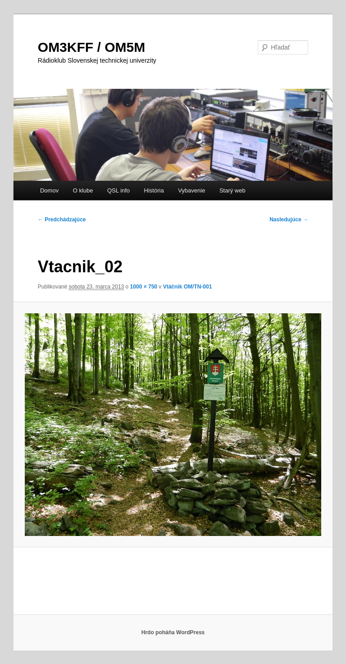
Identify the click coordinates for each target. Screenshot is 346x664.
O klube (83, 190)
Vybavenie (191, 190)
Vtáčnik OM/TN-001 (187, 287)
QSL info (118, 190)
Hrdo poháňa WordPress (173, 632)
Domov (49, 190)
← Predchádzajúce (62, 219)
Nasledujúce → (288, 219)
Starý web (232, 190)
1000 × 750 (143, 287)
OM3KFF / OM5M (91, 47)
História (154, 190)
